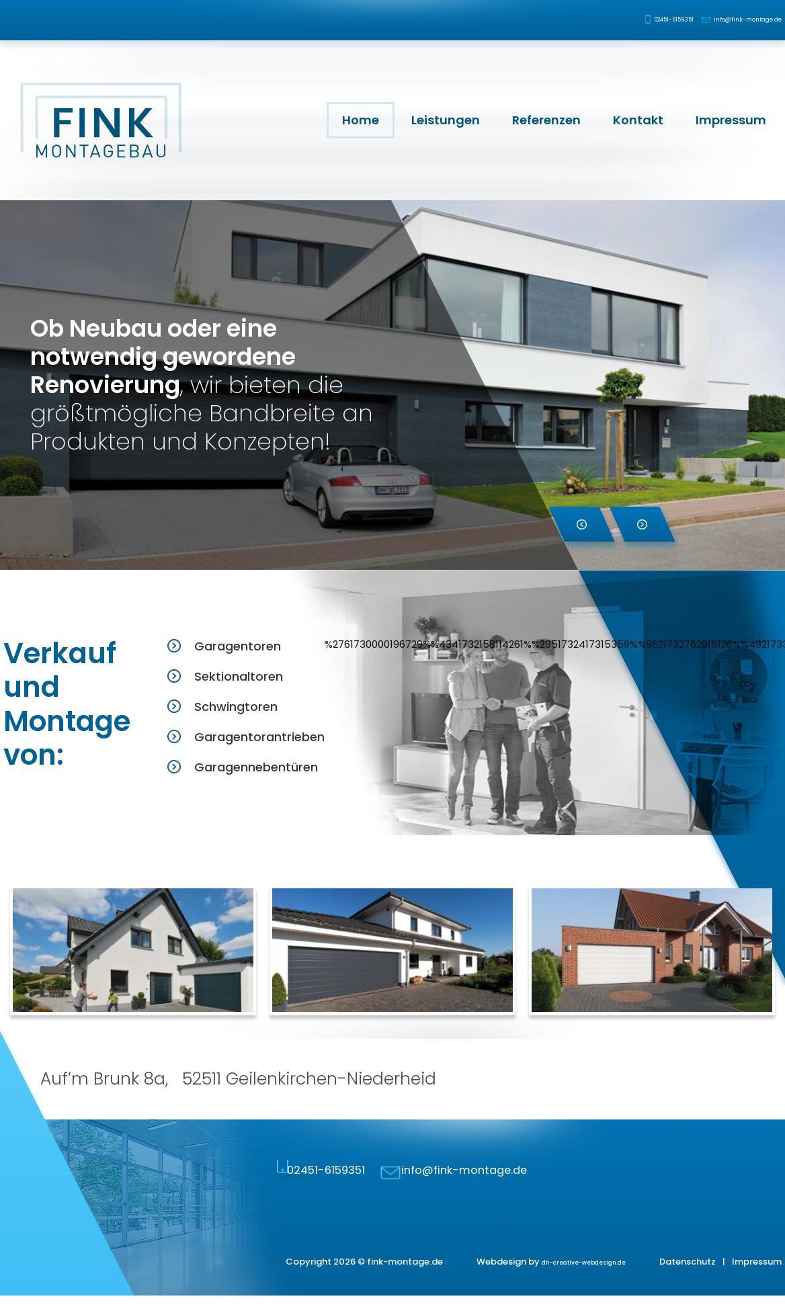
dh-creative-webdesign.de (566, 1281)
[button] (581, 524)
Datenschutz (687, 1281)
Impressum (731, 120)
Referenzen (546, 120)
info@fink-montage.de (732, 19)
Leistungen (445, 120)
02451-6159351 (620, 19)
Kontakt (638, 120)
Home (360, 120)
